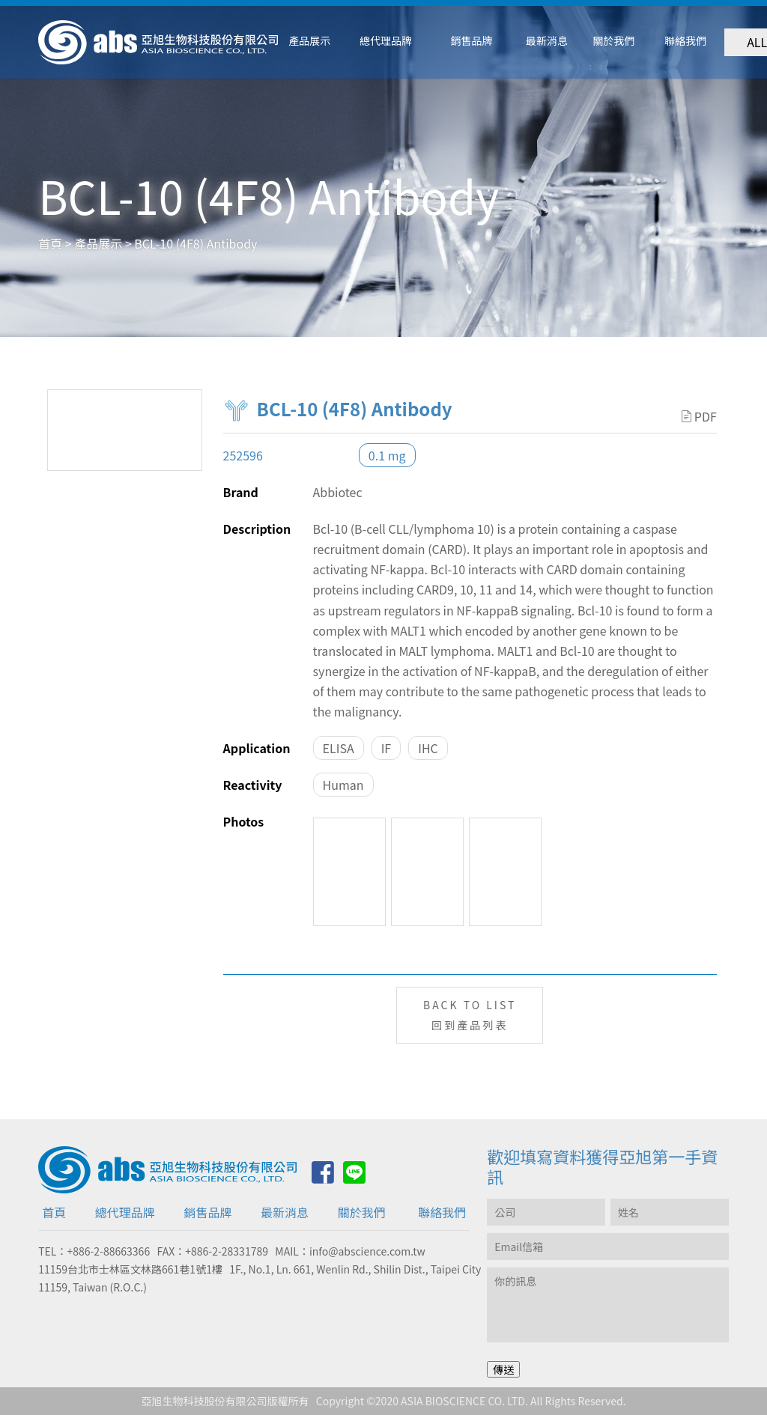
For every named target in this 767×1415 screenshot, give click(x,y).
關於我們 (362, 1212)
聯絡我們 (442, 1212)
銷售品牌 (207, 1212)
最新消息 (285, 1212)
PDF (699, 416)
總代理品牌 (125, 1212)
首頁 (54, 1212)
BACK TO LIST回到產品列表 (469, 1014)
